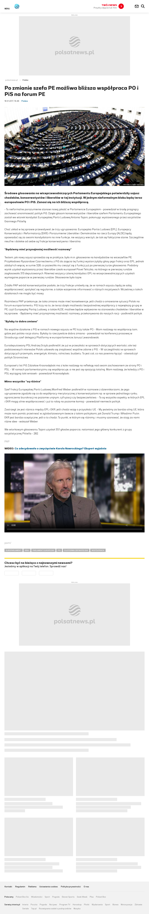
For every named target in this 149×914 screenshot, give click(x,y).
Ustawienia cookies (48, 887)
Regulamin (20, 887)
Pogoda (56, 897)
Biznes (115, 904)
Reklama (32, 887)
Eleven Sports (68, 897)
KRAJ (27, 550)
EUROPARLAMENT (13, 550)
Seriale (25, 908)
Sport (47, 897)
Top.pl (34, 908)
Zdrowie (138, 904)
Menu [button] (7, 8)
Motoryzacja (126, 904)
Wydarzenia (97, 904)
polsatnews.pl (11, 80)
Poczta (34, 904)
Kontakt (8, 887)
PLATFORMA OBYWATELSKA (76, 550)
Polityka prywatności (71, 887)
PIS (59, 550)
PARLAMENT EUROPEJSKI (43, 550)
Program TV (64, 904)
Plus (92, 897)
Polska (25, 80)
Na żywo (53, 904)
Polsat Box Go (22, 897)
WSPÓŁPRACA (98, 550)
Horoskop (77, 904)
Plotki (86, 904)
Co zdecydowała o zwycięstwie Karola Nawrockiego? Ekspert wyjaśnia (60, 448)
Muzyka (77, 908)
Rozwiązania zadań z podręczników (55, 908)
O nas (86, 887)
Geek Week (82, 897)
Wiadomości (36, 897)
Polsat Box (101, 897)
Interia (25, 904)
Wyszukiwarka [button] (143, 6)
